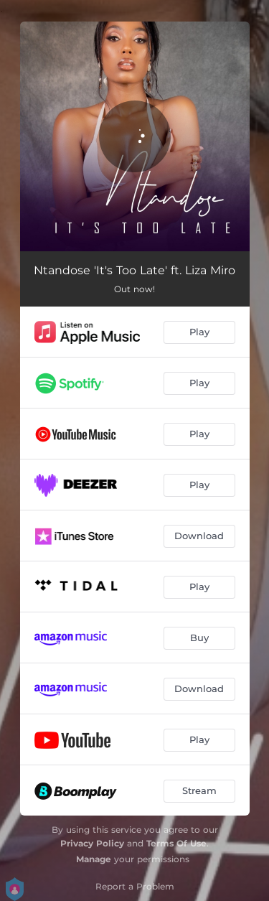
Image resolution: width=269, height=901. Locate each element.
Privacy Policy (92, 843)
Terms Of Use (176, 843)
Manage (93, 859)
